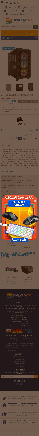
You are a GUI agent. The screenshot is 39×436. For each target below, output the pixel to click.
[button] (34, 201)
